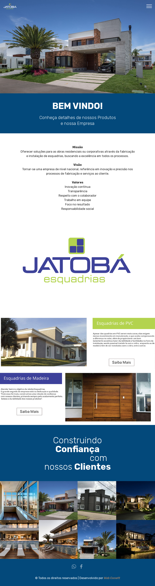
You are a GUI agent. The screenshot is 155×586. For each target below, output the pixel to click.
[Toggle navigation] (149, 6)
